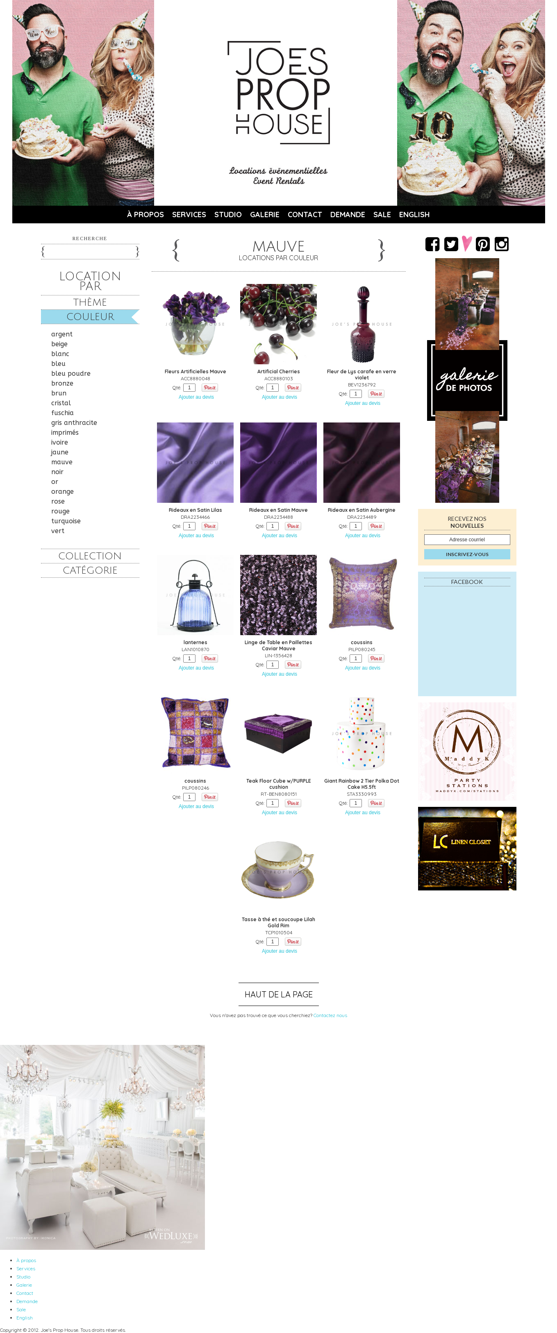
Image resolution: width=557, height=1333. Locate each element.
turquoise (66, 521)
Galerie (265, 214)
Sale (382, 214)
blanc (60, 354)
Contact (305, 214)
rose (58, 501)
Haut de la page (279, 994)
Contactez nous (330, 1015)
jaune (59, 452)
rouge (60, 511)
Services (189, 214)
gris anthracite (74, 423)
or (54, 482)
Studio (228, 214)
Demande (347, 214)
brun (58, 393)
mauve (62, 462)
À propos (145, 214)
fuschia (62, 413)
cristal (61, 403)
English (414, 214)
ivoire (59, 442)
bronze (62, 383)
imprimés (65, 432)
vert (57, 531)
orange (62, 491)
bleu (58, 364)
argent (62, 334)
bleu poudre (71, 373)
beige (59, 344)
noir (57, 472)
